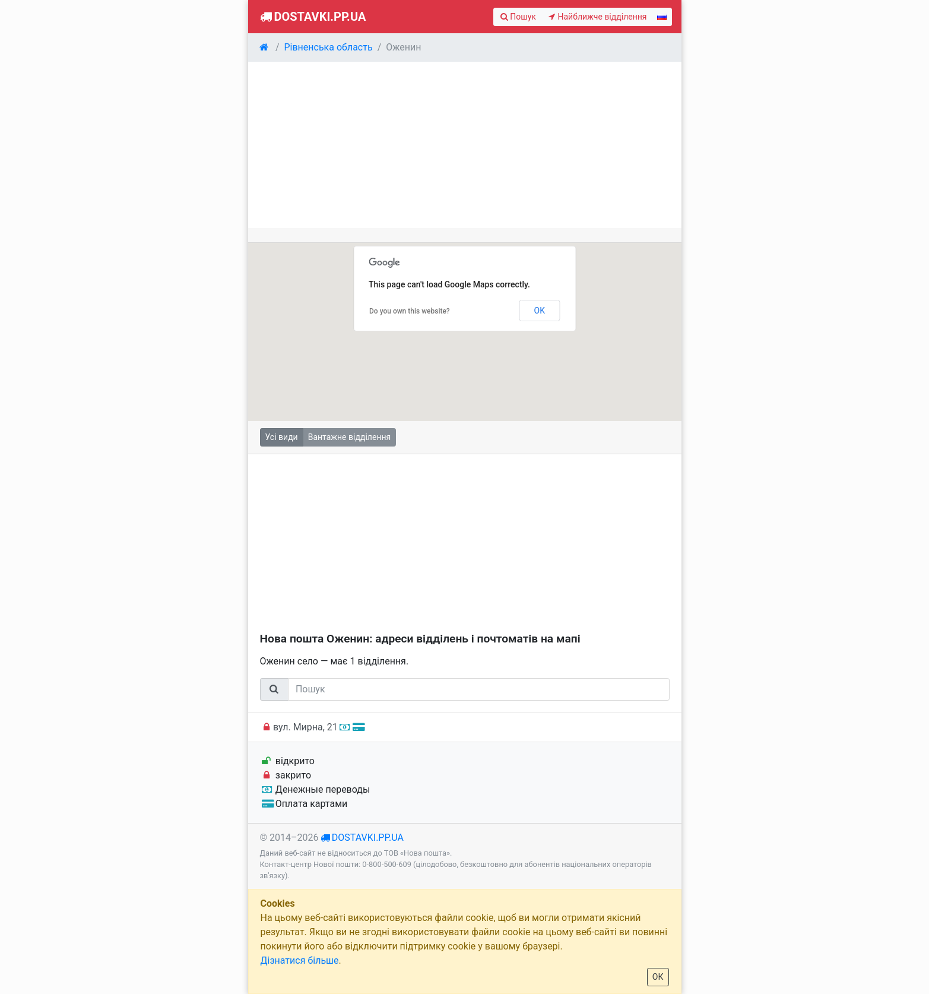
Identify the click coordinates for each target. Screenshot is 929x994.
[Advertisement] (464, 145)
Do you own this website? (409, 311)
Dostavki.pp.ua (312, 17)
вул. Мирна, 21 (312, 727)
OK (539, 310)
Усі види (281, 437)
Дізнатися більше (300, 960)
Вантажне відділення (349, 437)
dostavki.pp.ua (368, 837)
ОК (658, 977)
